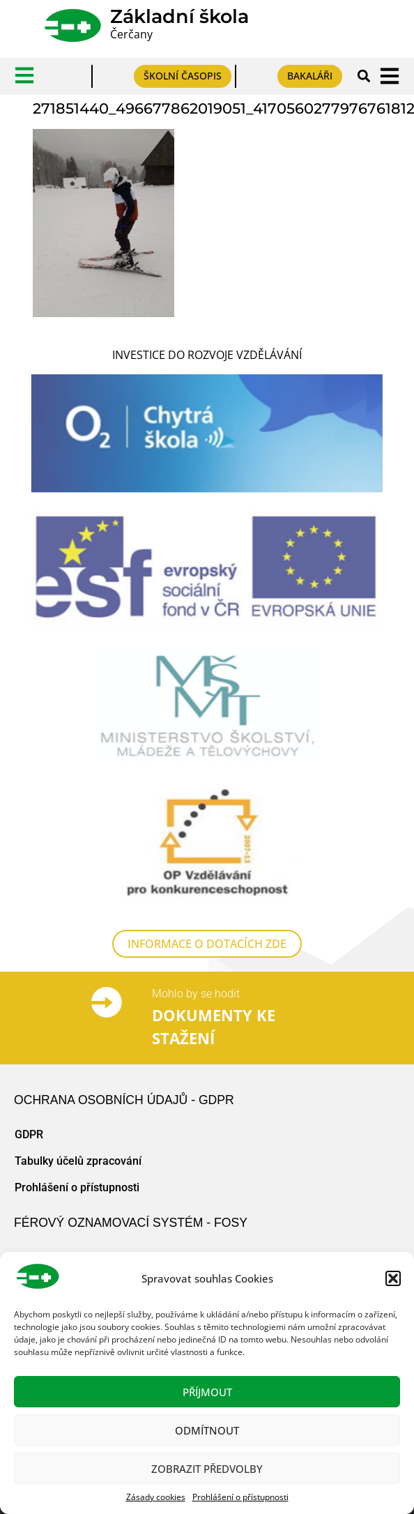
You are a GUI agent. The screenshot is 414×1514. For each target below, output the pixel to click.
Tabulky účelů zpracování (78, 1171)
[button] (393, 1278)
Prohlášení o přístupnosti (240, 1497)
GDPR (29, 1145)
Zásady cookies (155, 1497)
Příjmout (207, 1392)
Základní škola (179, 16)
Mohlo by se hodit (196, 1004)
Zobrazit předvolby (207, 1469)
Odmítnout (207, 1430)
